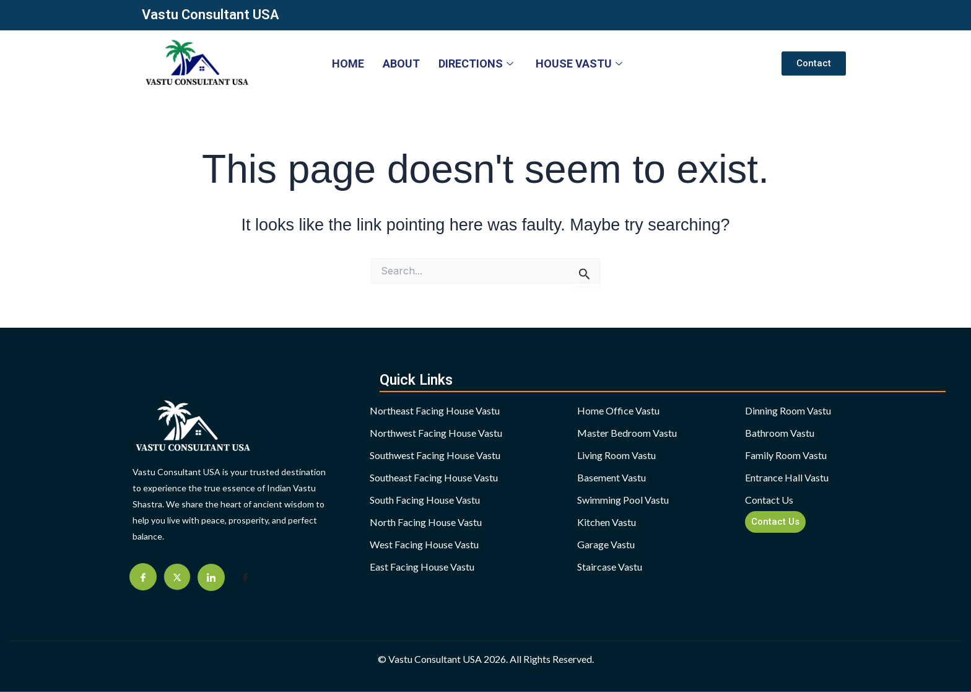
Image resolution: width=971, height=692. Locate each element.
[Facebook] (143, 576)
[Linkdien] (211, 577)
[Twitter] (177, 576)
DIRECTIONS (475, 63)
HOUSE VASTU (579, 63)
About (401, 63)
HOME (348, 63)
